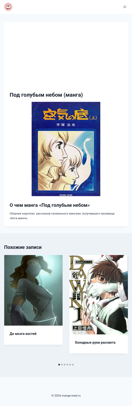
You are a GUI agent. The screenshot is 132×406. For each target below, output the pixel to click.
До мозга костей (23, 334)
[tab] (59, 364)
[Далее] (122, 308)
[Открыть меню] (125, 6)
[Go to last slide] (10, 308)
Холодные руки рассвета (95, 342)
